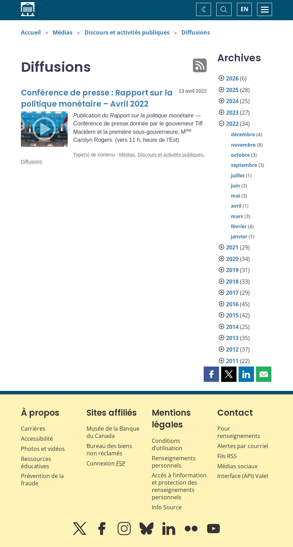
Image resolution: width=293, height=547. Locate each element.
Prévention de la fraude (42, 479)
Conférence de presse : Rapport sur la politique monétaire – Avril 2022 (97, 98)
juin (235, 185)
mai (235, 195)
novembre (243, 144)
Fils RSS (227, 456)
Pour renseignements (238, 432)
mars (237, 216)
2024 (232, 101)
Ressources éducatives (36, 462)
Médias (63, 32)
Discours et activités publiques (127, 32)
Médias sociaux (237, 466)
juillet (238, 175)
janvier (239, 236)
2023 (232, 112)
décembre (243, 134)
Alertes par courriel (242, 446)
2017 (232, 292)
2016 (232, 304)
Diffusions (195, 32)
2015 (232, 315)
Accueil (31, 32)
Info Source (167, 507)
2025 (232, 90)
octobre (240, 155)
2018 (232, 281)
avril (236, 205)
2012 (232, 349)
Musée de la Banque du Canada (113, 432)
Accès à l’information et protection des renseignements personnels (179, 486)
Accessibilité (37, 438)
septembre (244, 165)
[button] (211, 374)
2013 (232, 338)
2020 (232, 259)
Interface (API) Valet (243, 476)
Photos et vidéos (43, 449)
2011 (232, 361)
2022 (232, 124)
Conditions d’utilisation (167, 444)
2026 (232, 78)
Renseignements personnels (174, 461)
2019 (232, 270)
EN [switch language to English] (244, 9)
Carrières (33, 428)
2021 (232, 247)
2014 (232, 327)
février (239, 226)
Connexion (106, 463)
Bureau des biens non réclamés (109, 449)
